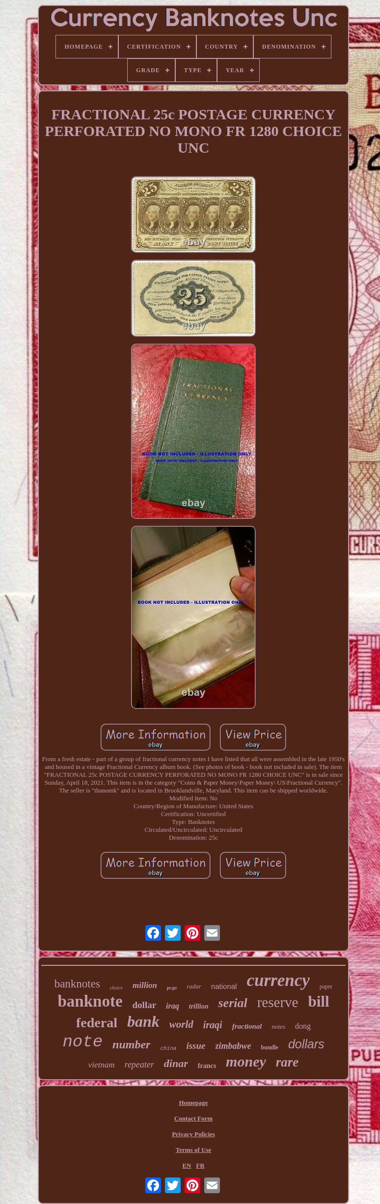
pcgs (172, 987)
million (145, 985)
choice (116, 987)
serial (232, 1003)
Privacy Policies (193, 1134)
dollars (306, 1044)
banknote (89, 1001)
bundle (269, 1047)
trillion (199, 1006)
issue (195, 1045)
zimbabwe (233, 1046)
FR (200, 1165)
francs (207, 1065)
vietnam (101, 1064)
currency (277, 980)
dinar (176, 1063)
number (131, 1044)
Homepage (193, 1102)
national (224, 986)
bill (318, 1001)
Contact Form (193, 1118)
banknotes (77, 984)
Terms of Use (193, 1149)
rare (287, 1062)
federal (96, 1022)
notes (278, 1026)
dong (303, 1026)
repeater (139, 1064)
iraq (172, 1006)
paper (326, 986)
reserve (278, 1002)
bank (143, 1021)
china (168, 1048)
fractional (247, 1026)
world (181, 1024)
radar (194, 986)
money (246, 1061)
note (82, 1042)
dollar (145, 1005)
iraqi (212, 1024)
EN (186, 1165)
